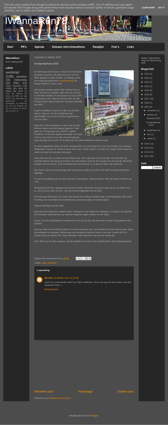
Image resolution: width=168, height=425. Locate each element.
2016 (147, 103)
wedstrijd (52, 263)
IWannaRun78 (36, 20)
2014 (147, 143)
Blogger (94, 415)
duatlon (15, 108)
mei (149, 134)
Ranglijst (98, 46)
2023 (147, 78)
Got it (161, 7)
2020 (147, 86)
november (152, 110)
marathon (21, 76)
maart (150, 138)
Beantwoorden (51, 289)
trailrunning (20, 79)
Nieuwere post (43, 391)
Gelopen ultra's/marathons (68, 46)
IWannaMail (154, 58)
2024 (147, 74)
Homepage (85, 391)
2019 (147, 90)
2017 (147, 98)
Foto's (115, 46)
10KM (20, 91)
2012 (147, 152)
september (152, 130)
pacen (8, 91)
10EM (8, 88)
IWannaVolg (155, 60)
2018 (147, 94)
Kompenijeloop (66, 80)
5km (7, 108)
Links (130, 46)
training (20, 106)
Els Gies (49, 278)
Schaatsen (10, 103)
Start (10, 46)
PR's (24, 46)
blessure (23, 103)
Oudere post (125, 391)
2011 (147, 156)
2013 (147, 148)
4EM (17, 96)
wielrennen (10, 101)
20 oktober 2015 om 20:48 (66, 278)
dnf (10, 106)
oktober (151, 114)
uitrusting (19, 98)
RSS (143, 63)
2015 (147, 107)
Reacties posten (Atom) (60, 398)
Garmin (19, 93)
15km (44, 263)
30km (16, 83)
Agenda (39, 46)
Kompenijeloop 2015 (153, 123)
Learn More (148, 7)
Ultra (20, 88)
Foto (7, 93)
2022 (147, 82)
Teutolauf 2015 (153, 118)
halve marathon (13, 86)
